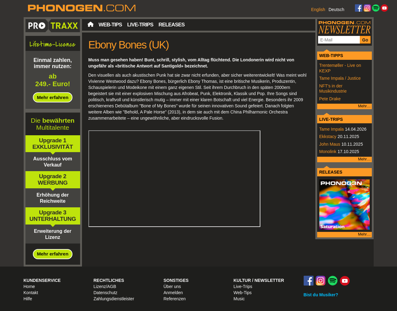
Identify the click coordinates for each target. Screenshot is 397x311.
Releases (171, 25)
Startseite (90, 24)
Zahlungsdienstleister (114, 298)
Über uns (172, 286)
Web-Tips (110, 25)
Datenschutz (106, 292)
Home (29, 286)
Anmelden (173, 292)
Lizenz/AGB (105, 286)
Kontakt (31, 292)
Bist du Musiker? (321, 294)
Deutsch (336, 9)
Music (239, 298)
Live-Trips (140, 25)
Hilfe (28, 298)
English (318, 9)
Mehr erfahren (52, 97)
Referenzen (175, 298)
